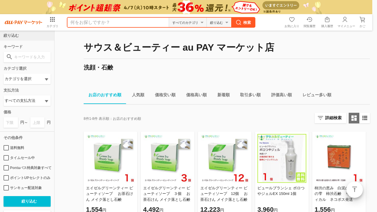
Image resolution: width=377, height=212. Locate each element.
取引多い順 (248, 95)
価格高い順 (194, 95)
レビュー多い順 (314, 95)
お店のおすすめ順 (102, 95)
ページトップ (354, 189)
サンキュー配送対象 (23, 188)
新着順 (221, 95)
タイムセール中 (19, 157)
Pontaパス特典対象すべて (27, 167)
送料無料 (14, 147)
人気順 (135, 95)
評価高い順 (279, 95)
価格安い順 (163, 95)
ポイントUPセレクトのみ (27, 177)
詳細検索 (333, 117)
